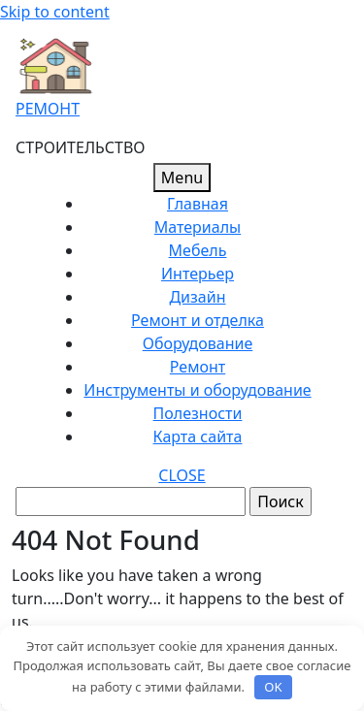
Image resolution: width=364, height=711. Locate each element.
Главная (197, 203)
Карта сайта (198, 436)
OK (272, 686)
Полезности (198, 413)
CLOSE (181, 475)
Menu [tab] (182, 177)
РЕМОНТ (48, 108)
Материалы (197, 227)
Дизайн (197, 296)
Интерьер (197, 273)
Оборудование (198, 343)
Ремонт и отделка (197, 320)
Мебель (198, 250)
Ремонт (197, 366)
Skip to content (55, 11)
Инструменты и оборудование (197, 390)
